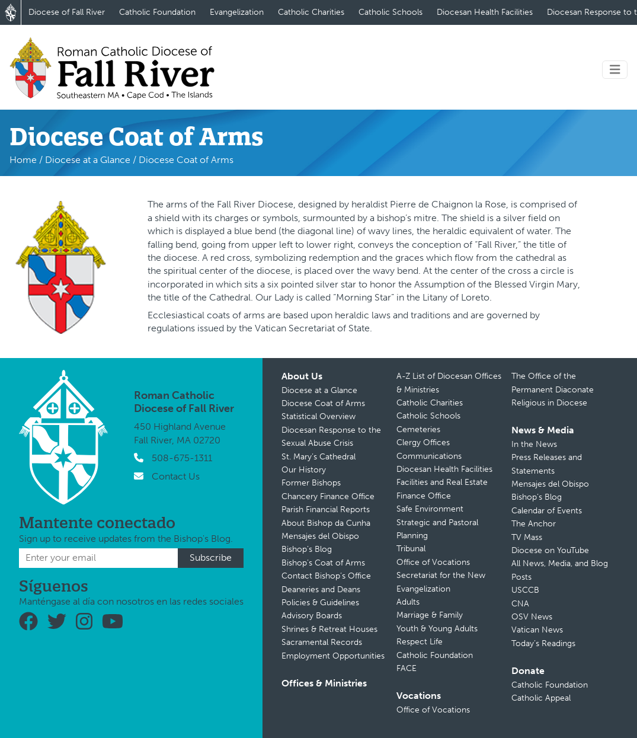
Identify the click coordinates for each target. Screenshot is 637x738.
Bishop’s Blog (306, 549)
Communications (429, 456)
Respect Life (419, 642)
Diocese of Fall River (66, 12)
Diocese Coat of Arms (323, 403)
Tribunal (410, 549)
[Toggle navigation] (615, 69)
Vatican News (537, 630)
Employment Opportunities (333, 656)
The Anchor (533, 524)
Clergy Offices (423, 442)
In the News (534, 444)
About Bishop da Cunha (325, 523)
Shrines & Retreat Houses (329, 629)
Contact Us (176, 476)
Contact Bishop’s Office (326, 576)
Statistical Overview (318, 416)
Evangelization (237, 12)
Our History (303, 470)
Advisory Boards (311, 616)
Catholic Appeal (541, 698)
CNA (520, 604)
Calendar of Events (546, 511)
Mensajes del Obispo (320, 536)
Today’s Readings (543, 643)
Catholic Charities (311, 12)
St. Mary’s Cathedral (318, 457)
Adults (408, 602)
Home (23, 159)
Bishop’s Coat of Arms (323, 563)
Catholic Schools (390, 12)
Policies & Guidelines (320, 603)
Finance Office (423, 496)
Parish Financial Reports (325, 509)
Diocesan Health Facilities (485, 12)
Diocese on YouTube (550, 550)
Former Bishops (311, 483)
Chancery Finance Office (327, 496)
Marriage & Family (429, 615)
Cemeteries (418, 429)
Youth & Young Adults (437, 629)
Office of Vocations (433, 562)
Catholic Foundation (157, 12)
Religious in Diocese (549, 403)
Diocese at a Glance (87, 159)
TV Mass (526, 537)
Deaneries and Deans (320, 589)
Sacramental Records (321, 642)
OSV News (531, 617)
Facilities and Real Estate (442, 482)
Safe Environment (429, 509)
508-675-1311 (182, 458)
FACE (406, 668)
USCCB (525, 590)
